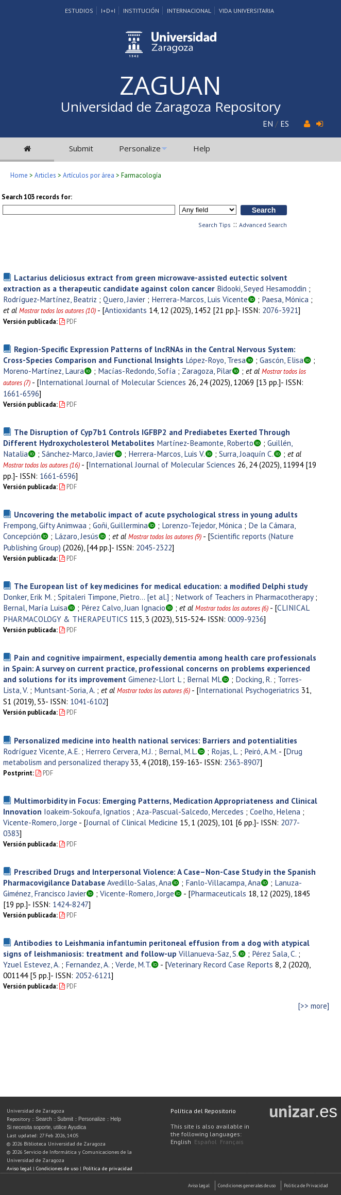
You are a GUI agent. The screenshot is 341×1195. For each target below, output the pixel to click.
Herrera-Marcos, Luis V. (166, 453)
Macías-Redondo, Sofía (137, 371)
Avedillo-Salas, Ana (139, 882)
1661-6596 (21, 393)
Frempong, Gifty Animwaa (45, 525)
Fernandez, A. (87, 964)
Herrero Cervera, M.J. (119, 751)
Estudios (79, 10)
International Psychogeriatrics (249, 690)
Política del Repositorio (203, 1111)
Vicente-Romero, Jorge (40, 822)
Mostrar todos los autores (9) (164, 536)
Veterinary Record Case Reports (220, 964)
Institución (141, 10)
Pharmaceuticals (218, 893)
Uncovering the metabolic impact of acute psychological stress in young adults (156, 514)
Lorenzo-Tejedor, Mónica (202, 525)
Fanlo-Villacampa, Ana (223, 882)
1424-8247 (71, 904)
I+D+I (108, 10)
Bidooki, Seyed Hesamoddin (261, 288)
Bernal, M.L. (178, 751)
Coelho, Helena (275, 811)
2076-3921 (280, 310)
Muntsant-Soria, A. (64, 690)
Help (201, 148)
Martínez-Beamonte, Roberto (205, 443)
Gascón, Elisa (281, 360)
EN (268, 123)
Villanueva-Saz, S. (208, 953)
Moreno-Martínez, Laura (43, 371)
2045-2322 (154, 547)
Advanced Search (263, 225)
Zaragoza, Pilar (207, 371)
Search (44, 1119)
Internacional (189, 10)
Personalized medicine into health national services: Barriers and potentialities (155, 740)
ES (284, 123)
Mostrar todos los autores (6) (231, 608)
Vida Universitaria (246, 10)
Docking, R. (253, 679)
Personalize (140, 148)
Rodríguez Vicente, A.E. (41, 751)
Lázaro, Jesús (76, 536)
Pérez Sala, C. (274, 953)
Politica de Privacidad (306, 1185)
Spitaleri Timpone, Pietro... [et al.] (113, 597)
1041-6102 (88, 701)
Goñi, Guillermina (120, 525)
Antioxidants (126, 310)
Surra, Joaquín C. (246, 453)
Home (19, 175)
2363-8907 (242, 762)
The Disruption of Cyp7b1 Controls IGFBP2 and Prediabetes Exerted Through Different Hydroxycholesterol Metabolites (146, 437)
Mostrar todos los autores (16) (41, 465)
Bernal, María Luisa (35, 607)
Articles (45, 175)
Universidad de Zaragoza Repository (171, 106)
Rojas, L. (224, 751)
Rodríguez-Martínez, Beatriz (50, 299)
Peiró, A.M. (260, 751)
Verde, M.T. (133, 964)
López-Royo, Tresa (215, 360)
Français (232, 1142)
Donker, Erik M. (27, 597)
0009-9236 (246, 619)
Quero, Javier (124, 299)
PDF (68, 321)
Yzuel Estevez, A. (31, 964)
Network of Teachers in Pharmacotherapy (244, 597)
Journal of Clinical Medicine (132, 822)
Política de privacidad (107, 1168)
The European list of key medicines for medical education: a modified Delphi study (161, 586)
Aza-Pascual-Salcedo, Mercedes (190, 811)
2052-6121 (93, 975)
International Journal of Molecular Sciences (112, 382)
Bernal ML (204, 679)
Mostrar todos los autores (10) (57, 310)
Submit (81, 148)
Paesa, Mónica (285, 299)
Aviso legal (19, 1168)
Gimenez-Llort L (154, 679)
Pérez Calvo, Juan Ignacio (123, 607)
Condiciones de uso (57, 1168)
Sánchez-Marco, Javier (78, 453)
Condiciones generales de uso (247, 1185)
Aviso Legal (199, 1185)
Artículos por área (88, 175)
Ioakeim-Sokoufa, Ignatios (87, 811)
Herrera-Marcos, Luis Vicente (199, 299)
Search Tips (214, 225)
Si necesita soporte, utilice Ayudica (46, 1127)
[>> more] (313, 1006)
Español (205, 1142)
